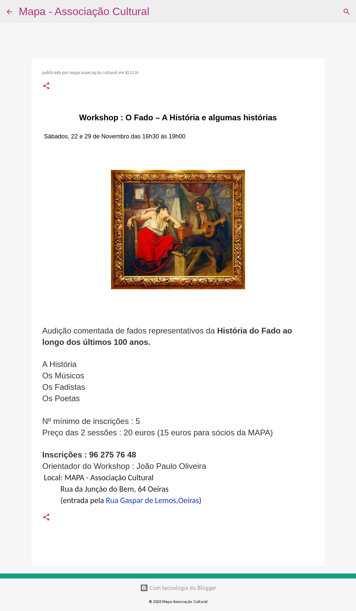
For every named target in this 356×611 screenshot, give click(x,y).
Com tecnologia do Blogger (178, 588)
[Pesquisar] (159, 12)
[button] (46, 86)
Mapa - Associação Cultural (84, 11)
